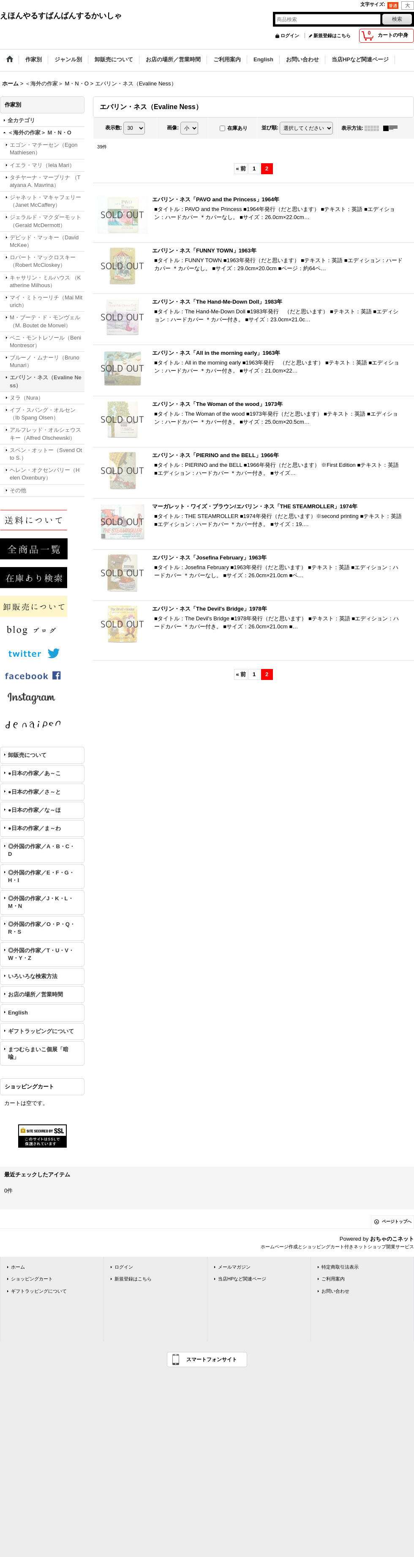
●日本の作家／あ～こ (34, 773)
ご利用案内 (333, 1278)
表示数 (113, 128)
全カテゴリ (21, 120)
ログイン (290, 35)
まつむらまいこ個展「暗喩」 (38, 1053)
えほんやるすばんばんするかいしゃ (61, 15)
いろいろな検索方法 (32, 976)
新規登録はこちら (332, 35)
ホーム (18, 1266)
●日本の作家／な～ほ (34, 810)
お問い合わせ (335, 1291)
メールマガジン (234, 1266)
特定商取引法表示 (340, 1266)
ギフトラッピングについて (41, 1031)
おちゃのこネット (392, 1239)
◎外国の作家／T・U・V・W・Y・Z (41, 954)
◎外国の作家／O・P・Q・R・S (41, 928)
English (18, 1012)
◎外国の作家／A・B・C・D (41, 850)
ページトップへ (396, 1221)
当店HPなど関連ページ (242, 1278)
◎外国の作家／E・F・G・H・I (41, 876)
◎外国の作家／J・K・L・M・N (41, 902)
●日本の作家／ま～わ (34, 828)
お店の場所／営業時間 (35, 994)
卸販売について (27, 755)
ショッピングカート (32, 1278)
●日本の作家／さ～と (34, 792)
